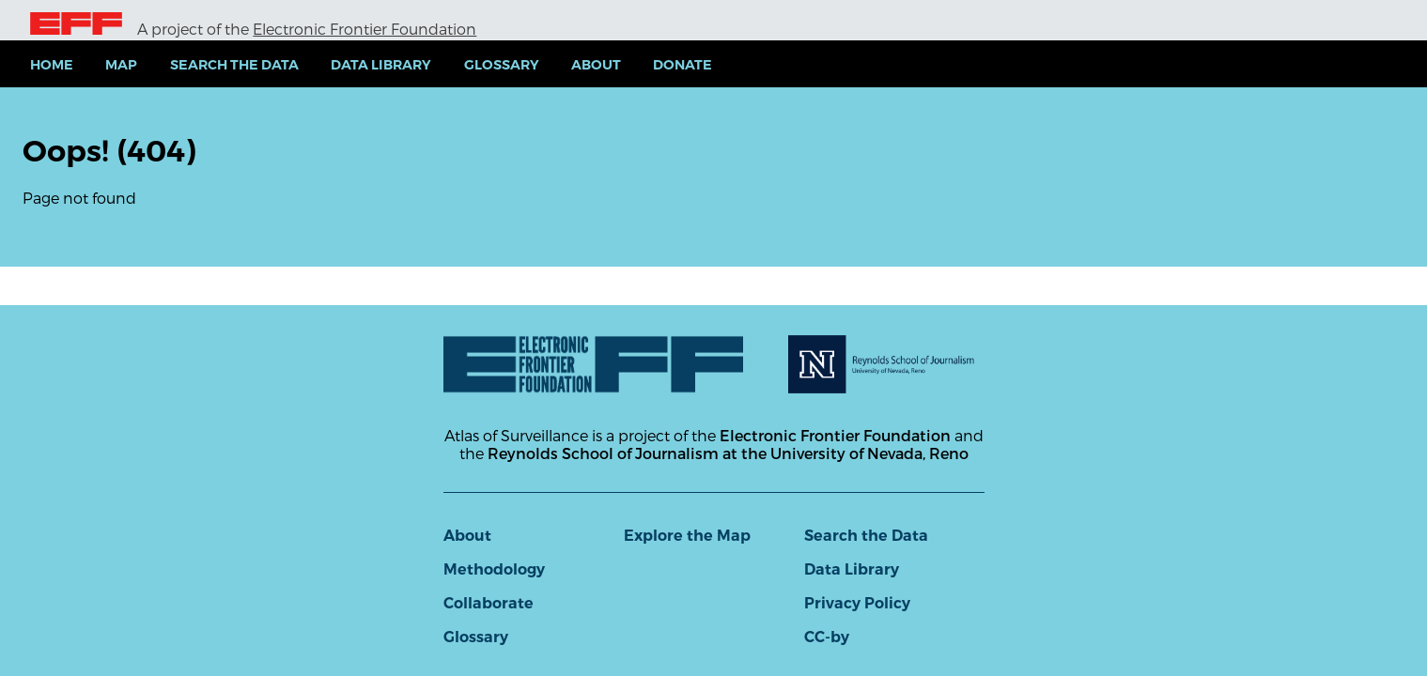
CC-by (826, 637)
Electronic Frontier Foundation (364, 29)
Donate (682, 64)
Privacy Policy (857, 603)
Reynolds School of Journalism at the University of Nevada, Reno (728, 453)
